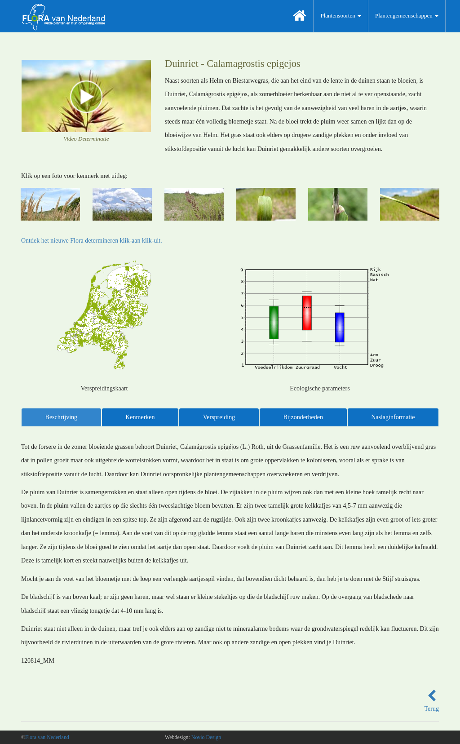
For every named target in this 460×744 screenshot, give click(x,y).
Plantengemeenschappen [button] (406, 15)
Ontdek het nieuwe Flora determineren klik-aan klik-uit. (91, 240)
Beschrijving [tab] (61, 417)
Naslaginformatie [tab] (393, 417)
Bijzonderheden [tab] (303, 417)
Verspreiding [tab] (219, 417)
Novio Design (206, 737)
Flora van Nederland (47, 737)
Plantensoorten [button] (340, 15)
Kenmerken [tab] (140, 417)
